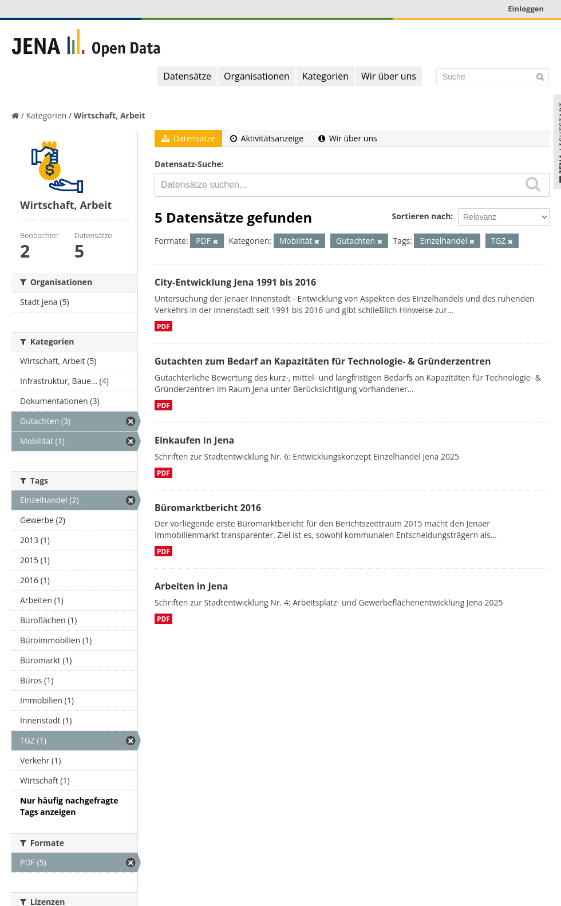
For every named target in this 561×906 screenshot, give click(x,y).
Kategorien (325, 76)
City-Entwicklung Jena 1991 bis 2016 (235, 282)
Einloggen (526, 8)
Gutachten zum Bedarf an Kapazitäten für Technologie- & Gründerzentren (323, 361)
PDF (163, 326)
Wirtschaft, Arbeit (109, 115)
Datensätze (187, 76)
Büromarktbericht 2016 (208, 507)
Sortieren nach (421, 216)
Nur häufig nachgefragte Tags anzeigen (69, 806)
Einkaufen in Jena (194, 440)
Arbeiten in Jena (191, 586)
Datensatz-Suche (188, 164)
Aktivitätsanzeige (266, 138)
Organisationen (257, 76)
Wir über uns (388, 76)
